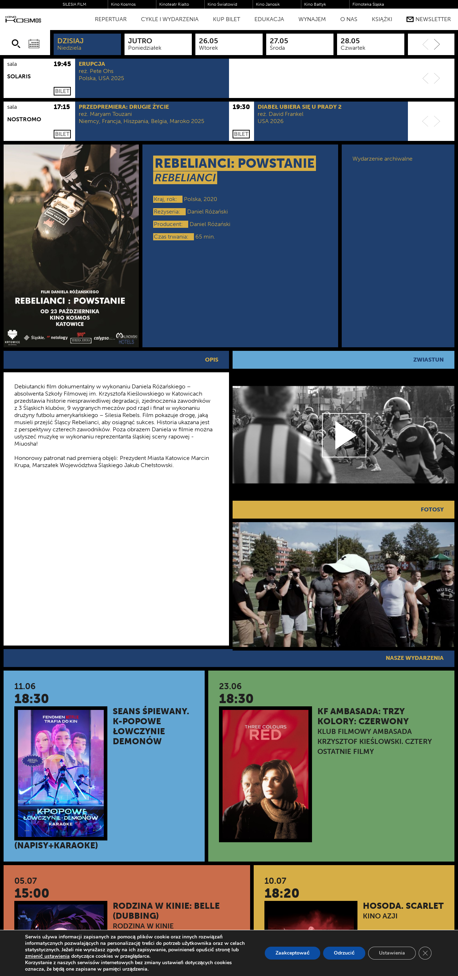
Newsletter (428, 19)
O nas (348, 19)
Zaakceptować (293, 953)
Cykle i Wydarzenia (170, 19)
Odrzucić (344, 953)
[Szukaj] (16, 43)
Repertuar (111, 19)
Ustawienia (392, 953)
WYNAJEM (312, 19)
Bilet (62, 91)
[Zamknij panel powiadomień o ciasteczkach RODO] (425, 953)
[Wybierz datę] (34, 43)
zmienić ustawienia (47, 956)
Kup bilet (226, 19)
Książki (382, 19)
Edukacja (269, 19)
